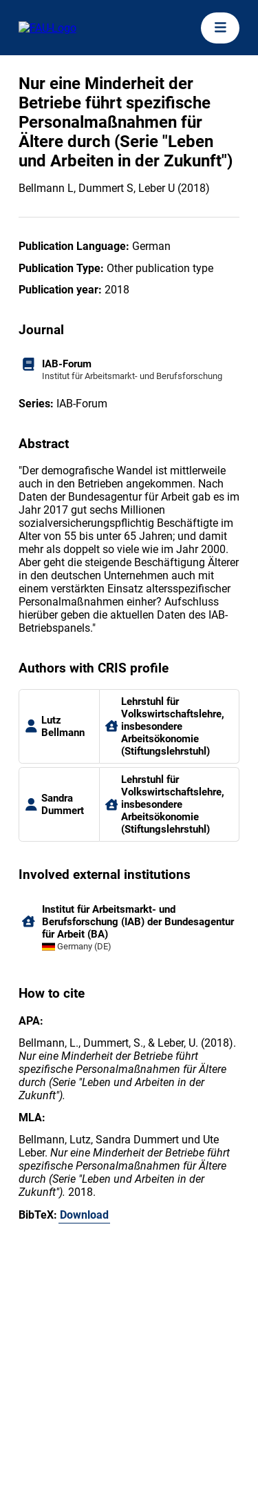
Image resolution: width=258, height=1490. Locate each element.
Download (84, 1214)
